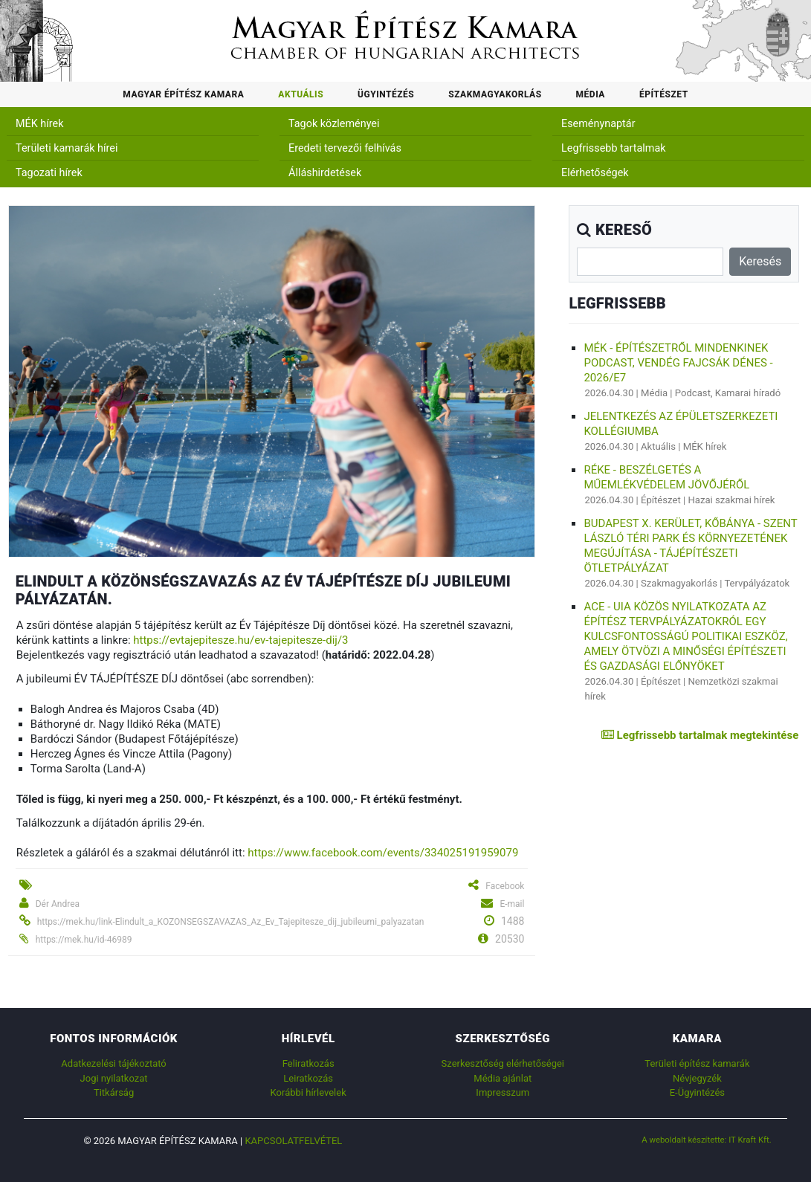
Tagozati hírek (49, 173)
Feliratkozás (308, 1063)
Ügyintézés (386, 94)
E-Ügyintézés (697, 1092)
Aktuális (300, 94)
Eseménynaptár (598, 123)
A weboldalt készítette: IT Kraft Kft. (707, 1139)
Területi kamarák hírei (66, 148)
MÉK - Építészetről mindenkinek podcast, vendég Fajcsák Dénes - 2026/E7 (678, 362)
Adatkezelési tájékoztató (113, 1063)
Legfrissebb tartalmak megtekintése (699, 735)
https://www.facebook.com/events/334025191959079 (383, 852)
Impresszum (502, 1092)
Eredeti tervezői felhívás (344, 148)
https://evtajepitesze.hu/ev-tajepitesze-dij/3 (240, 640)
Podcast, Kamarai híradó (728, 392)
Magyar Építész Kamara (183, 94)
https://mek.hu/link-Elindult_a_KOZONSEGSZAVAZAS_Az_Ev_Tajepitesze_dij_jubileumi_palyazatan (230, 922)
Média (590, 94)
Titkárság (114, 1092)
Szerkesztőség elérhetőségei (503, 1063)
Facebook (504, 886)
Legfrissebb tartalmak (613, 148)
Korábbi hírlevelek (308, 1092)
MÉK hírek (40, 123)
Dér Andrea (58, 904)
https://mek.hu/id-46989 (84, 939)
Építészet (663, 94)
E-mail (512, 904)
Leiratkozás (308, 1078)
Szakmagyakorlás (494, 94)
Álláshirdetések (324, 173)
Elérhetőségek (595, 173)
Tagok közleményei (333, 123)
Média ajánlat (502, 1078)
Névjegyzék (697, 1078)
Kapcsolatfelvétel (293, 1140)
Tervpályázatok (756, 583)
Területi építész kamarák (696, 1063)
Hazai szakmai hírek (731, 500)
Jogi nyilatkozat (114, 1078)
